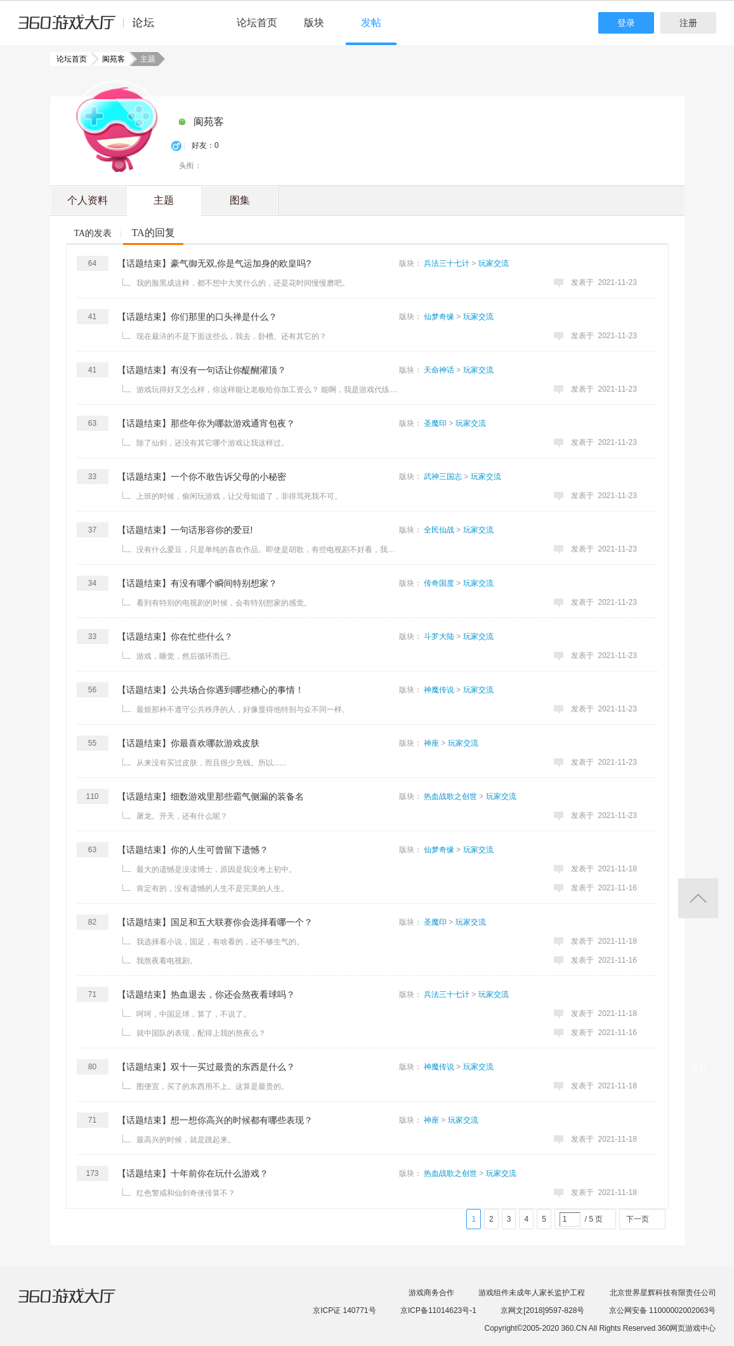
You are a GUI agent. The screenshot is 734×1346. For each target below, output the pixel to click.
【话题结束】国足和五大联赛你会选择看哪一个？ (215, 922)
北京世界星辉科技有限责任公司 (663, 1292)
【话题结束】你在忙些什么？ (175, 636)
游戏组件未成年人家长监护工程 (531, 1292)
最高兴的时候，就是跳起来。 (185, 1139)
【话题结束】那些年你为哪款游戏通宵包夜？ (206, 423)
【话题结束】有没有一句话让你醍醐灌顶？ (201, 370)
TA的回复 (152, 232)
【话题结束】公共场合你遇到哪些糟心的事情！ (210, 690)
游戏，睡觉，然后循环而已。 (185, 656)
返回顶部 (698, 898)
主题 (164, 200)
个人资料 (87, 200)
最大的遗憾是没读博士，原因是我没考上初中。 (216, 869)
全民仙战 (439, 529)
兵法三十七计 (446, 263)
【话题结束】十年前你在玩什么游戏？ (192, 1173)
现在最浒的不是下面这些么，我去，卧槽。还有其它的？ (231, 336)
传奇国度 (439, 583)
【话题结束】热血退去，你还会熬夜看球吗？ (206, 994)
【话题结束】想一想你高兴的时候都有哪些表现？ (215, 1120)
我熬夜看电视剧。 (166, 960)
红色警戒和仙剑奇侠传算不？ (185, 1193)
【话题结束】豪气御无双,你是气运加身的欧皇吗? (214, 263)
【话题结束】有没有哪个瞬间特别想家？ (197, 583)
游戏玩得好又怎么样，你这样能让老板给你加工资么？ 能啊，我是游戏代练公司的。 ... (269, 389)
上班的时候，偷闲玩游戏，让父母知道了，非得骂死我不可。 (239, 496)
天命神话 (439, 370)
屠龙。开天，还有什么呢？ (182, 816)
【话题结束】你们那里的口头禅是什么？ (197, 317)
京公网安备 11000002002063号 (662, 1310)
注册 (688, 23)
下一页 (637, 1219)
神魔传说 (439, 689)
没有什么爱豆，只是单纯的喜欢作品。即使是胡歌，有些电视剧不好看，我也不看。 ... (269, 549)
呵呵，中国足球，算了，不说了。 (193, 1014)
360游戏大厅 (79, 1303)
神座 (431, 743)
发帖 (371, 22)
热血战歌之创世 (450, 796)
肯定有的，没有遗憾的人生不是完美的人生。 (212, 888)
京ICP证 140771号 (344, 1310)
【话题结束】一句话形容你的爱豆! (185, 530)
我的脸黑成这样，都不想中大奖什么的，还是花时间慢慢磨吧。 (243, 283)
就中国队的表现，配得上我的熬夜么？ (201, 1033)
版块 (314, 22)
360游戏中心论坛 (91, 28)
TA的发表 (93, 233)
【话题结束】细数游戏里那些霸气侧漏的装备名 (210, 796)
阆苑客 (110, 59)
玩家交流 (493, 263)
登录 (626, 23)
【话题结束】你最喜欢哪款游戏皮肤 (188, 743)
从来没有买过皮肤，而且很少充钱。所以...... (211, 762)
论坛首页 (257, 22)
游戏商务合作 (431, 1292)
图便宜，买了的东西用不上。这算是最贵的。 (212, 1086)
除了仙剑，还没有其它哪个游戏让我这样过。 (212, 443)
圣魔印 (435, 423)
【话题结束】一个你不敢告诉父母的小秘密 (201, 477)
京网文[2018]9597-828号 (542, 1310)
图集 (240, 200)
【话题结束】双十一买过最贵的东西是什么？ (206, 1067)
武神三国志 (443, 476)
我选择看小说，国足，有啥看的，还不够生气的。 (220, 941)
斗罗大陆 (439, 636)
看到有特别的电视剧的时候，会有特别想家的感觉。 (223, 602)
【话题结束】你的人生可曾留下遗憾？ (192, 850)
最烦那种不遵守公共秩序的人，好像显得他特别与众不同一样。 (243, 709)
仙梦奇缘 (439, 316)
